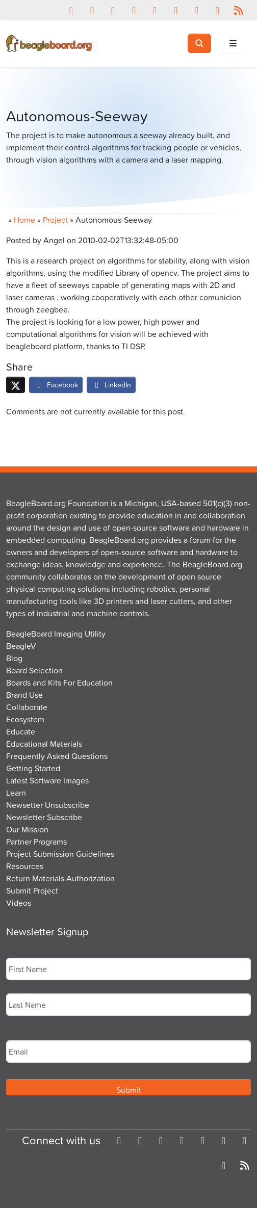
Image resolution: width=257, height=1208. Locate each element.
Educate (20, 731)
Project (55, 219)
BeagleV (21, 645)
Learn (16, 792)
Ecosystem (25, 719)
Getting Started (33, 768)
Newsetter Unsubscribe (47, 804)
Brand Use (24, 694)
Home (24, 219)
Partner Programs (36, 841)
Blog (14, 658)
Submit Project (32, 890)
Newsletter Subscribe (44, 817)
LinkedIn (111, 384)
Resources (24, 866)
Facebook (56, 384)
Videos (18, 902)
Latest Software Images (47, 780)
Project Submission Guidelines (60, 853)
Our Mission (27, 829)
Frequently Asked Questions (57, 755)
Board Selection (34, 670)
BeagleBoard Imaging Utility (56, 633)
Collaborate (26, 707)
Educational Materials (44, 743)
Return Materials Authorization (60, 878)
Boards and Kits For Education (59, 682)
